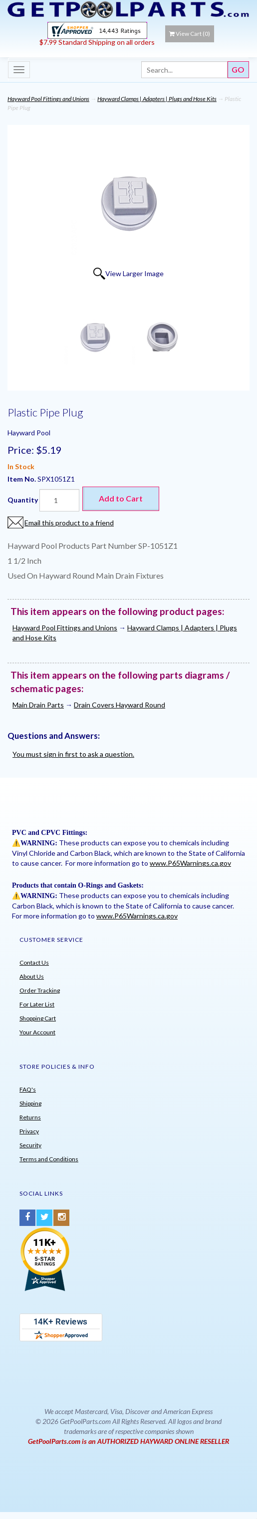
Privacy (29, 1131)
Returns (30, 1117)
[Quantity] (59, 500)
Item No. (22, 479)
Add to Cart (121, 498)
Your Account (37, 1032)
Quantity (22, 500)
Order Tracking (39, 990)
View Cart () (189, 33)
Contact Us (34, 962)
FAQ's (27, 1089)
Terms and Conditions (48, 1159)
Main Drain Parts (38, 705)
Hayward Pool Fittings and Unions (48, 98)
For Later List (36, 1004)
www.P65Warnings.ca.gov (190, 863)
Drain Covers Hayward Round (119, 705)
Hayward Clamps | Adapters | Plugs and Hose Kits (157, 98)
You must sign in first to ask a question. (73, 754)
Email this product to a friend (69, 522)
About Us (31, 976)
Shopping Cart (37, 1018)
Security (30, 1145)
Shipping (30, 1103)
